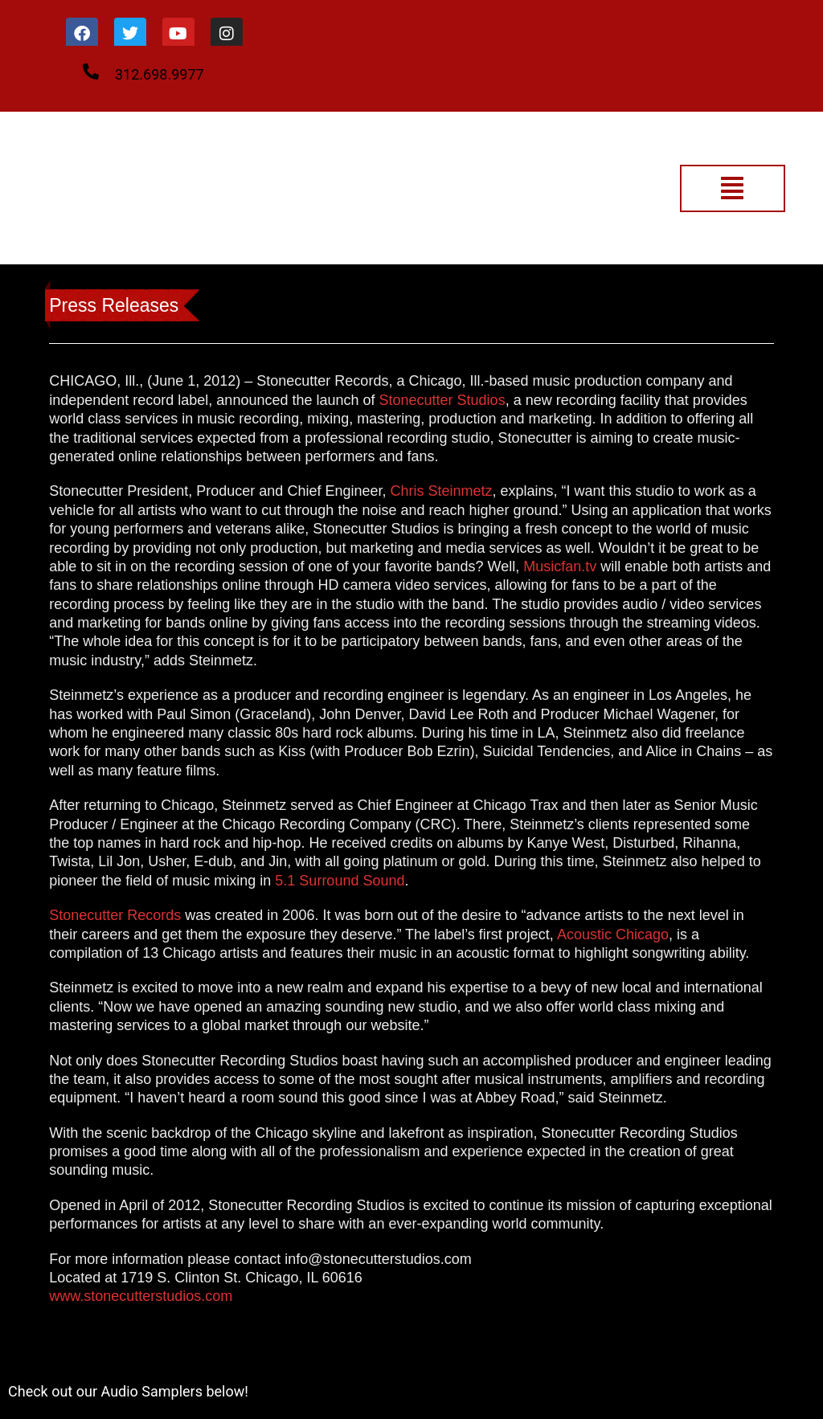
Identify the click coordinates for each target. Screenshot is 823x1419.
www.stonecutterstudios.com (140, 1296)
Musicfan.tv (559, 566)
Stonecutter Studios (442, 400)
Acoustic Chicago (613, 934)
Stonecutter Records (115, 915)
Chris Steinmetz (441, 491)
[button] (733, 188)
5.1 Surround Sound (339, 881)
